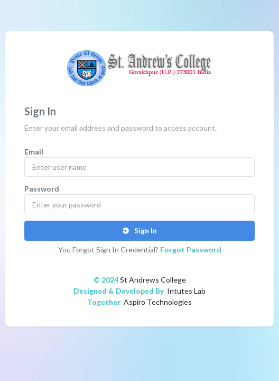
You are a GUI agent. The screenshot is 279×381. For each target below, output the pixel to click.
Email (33, 151)
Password (41, 188)
